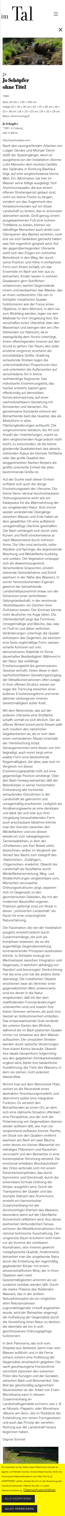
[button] (30, 1449)
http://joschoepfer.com (16, 140)
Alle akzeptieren (18, 1499)
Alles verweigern (19, 1509)
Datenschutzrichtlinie (39, 1491)
